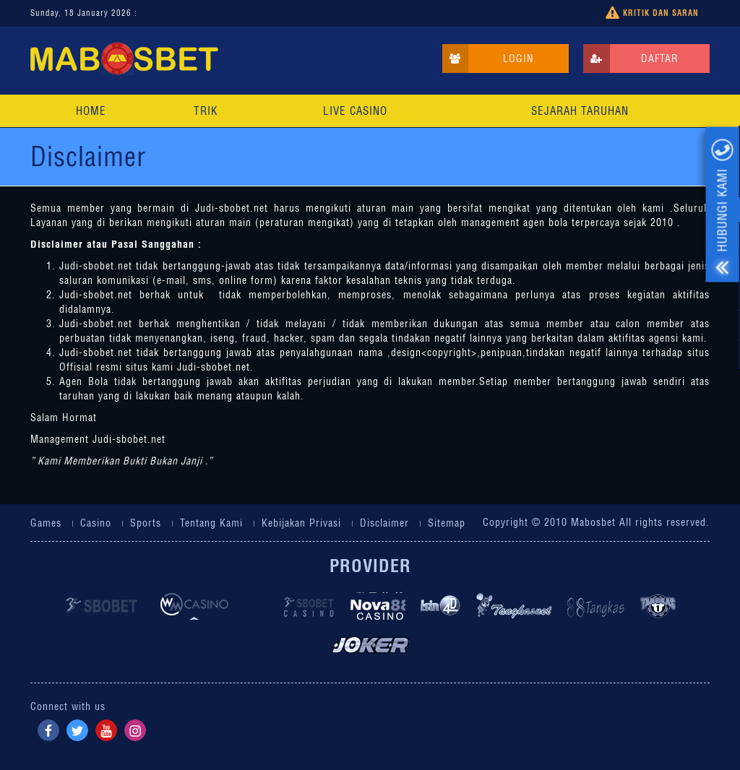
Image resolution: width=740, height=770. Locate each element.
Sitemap (446, 522)
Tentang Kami (211, 522)
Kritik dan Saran (652, 13)
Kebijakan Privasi (301, 522)
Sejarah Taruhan (580, 111)
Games (45, 522)
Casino (95, 522)
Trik (206, 111)
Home (91, 111)
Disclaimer (384, 522)
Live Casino (355, 111)
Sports (145, 522)
